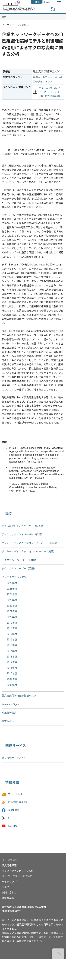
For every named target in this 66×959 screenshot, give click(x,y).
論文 (4, 17)
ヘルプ (5, 887)
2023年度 (12, 600)
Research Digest (11, 704)
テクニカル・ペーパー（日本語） (20, 560)
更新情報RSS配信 (17, 802)
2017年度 (12, 634)
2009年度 (12, 679)
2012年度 (12, 662)
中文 (59, 2)
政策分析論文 (9, 712)
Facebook (13, 810)
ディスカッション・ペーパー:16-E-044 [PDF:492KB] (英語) (50, 92)
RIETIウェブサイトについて (17, 876)
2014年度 (12, 651)
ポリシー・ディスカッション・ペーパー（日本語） (30, 542)
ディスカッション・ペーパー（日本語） (24, 525)
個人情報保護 (9, 865)
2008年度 (12, 685)
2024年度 (12, 594)
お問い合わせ (9, 892)
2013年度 (12, 656)
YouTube (12, 826)
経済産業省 (8, 898)
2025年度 (12, 588)
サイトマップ (9, 881)
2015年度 (12, 645)
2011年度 (12, 667)
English (47, 2)
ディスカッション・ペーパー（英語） (22, 534)
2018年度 (12, 628)
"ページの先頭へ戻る (58, 953)
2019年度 (12, 622)
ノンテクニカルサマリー (15, 577)
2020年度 (12, 617)
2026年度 (12, 583)
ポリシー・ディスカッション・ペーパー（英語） (29, 551)
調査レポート (9, 721)
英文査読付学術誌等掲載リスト (19, 695)
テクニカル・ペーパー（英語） (19, 568)
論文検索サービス (13, 757)
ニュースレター (16, 794)
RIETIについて (9, 860)
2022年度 (12, 605)
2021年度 (12, 611)
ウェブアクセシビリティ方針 (17, 871)
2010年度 (12, 673)
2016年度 (12, 639)
